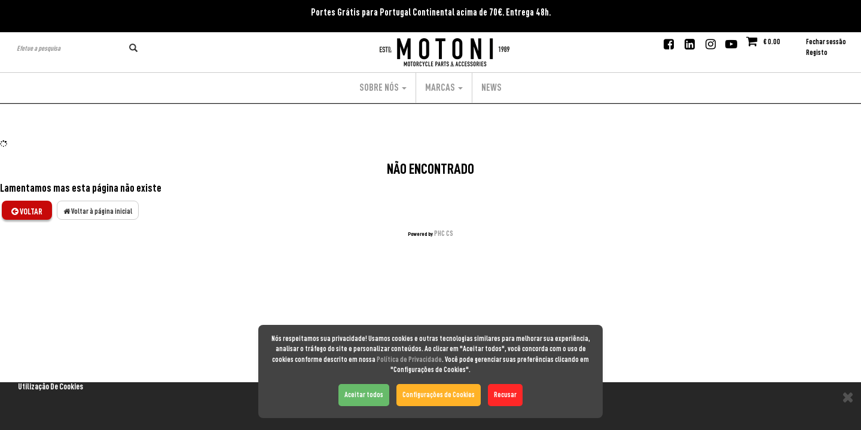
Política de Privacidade (409, 359)
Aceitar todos (363, 394)
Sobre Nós (383, 88)
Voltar (26, 211)
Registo (817, 52)
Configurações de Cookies (438, 394)
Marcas (444, 88)
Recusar (505, 394)
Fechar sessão (826, 41)
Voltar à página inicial (97, 211)
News (491, 88)
